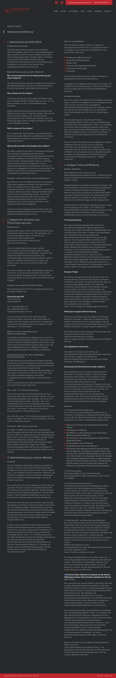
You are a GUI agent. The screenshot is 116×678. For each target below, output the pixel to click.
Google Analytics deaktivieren (95, 326)
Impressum (100, 676)
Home (56, 11)
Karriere (98, 11)
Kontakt (107, 11)
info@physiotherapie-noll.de (79, 2)
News (89, 11)
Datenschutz (108, 676)
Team (83, 11)
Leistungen (73, 11)
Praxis (63, 11)
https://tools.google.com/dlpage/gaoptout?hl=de (85, 306)
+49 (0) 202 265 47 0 (101, 2)
